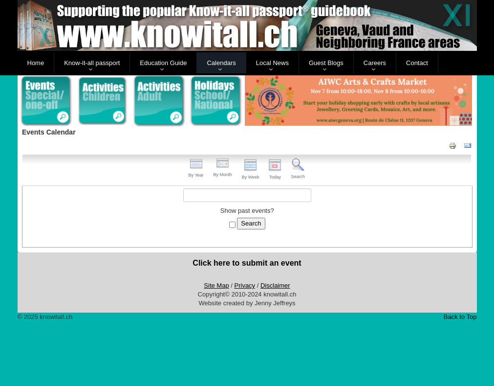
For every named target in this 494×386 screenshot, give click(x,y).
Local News (272, 63)
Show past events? (247, 210)
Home (35, 63)
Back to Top (460, 316)
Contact (417, 63)
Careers (375, 63)
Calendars (221, 63)
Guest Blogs (326, 63)
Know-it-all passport (92, 63)
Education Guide (163, 63)
